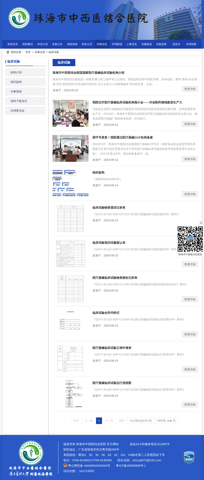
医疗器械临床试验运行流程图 (111, 383)
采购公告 (57, 44)
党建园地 (146, 44)
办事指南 (16, 91)
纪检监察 (161, 44)
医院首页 (13, 44)
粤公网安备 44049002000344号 (86, 465)
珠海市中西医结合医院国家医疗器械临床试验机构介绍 (88, 72)
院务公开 (87, 44)
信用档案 (191, 44)
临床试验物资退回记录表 (108, 207)
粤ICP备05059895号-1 (130, 465)
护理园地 (117, 44)
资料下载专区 (19, 101)
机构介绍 (16, 72)
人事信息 (132, 44)
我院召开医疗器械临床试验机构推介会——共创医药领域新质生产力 (137, 102)
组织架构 (16, 81)
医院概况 (28, 44)
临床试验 (54, 52)
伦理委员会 (18, 110)
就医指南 (72, 44)
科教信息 (102, 44)
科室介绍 (42, 44)
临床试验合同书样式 (105, 312)
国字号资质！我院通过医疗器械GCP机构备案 (122, 137)
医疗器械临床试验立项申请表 (111, 347)
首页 (28, 52)
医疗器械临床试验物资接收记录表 (114, 277)
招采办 (176, 44)
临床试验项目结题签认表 (108, 242)
